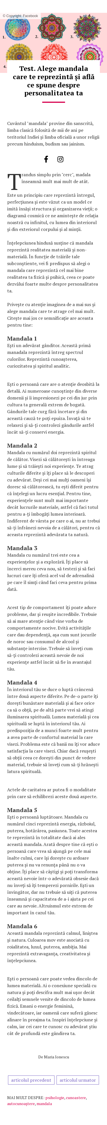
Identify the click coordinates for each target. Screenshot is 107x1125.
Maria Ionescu (56, 1057)
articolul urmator (78, 1080)
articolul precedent (31, 1080)
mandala (44, 1103)
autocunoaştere (21, 1103)
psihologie (54, 1097)
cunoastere (76, 1097)
